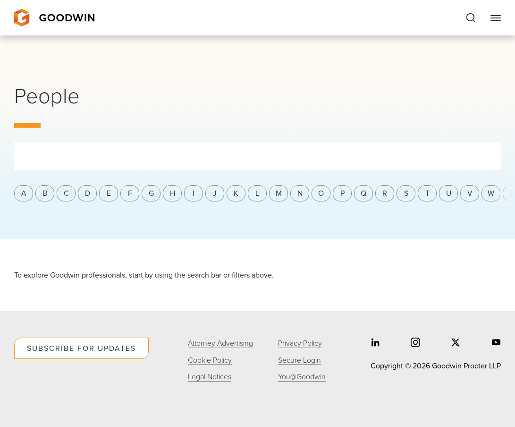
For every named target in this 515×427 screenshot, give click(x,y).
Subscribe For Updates (81, 348)
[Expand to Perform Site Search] (470, 17)
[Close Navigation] (495, 18)
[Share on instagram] (415, 343)
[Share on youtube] (496, 343)
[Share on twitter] (455, 343)
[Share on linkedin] (375, 343)
